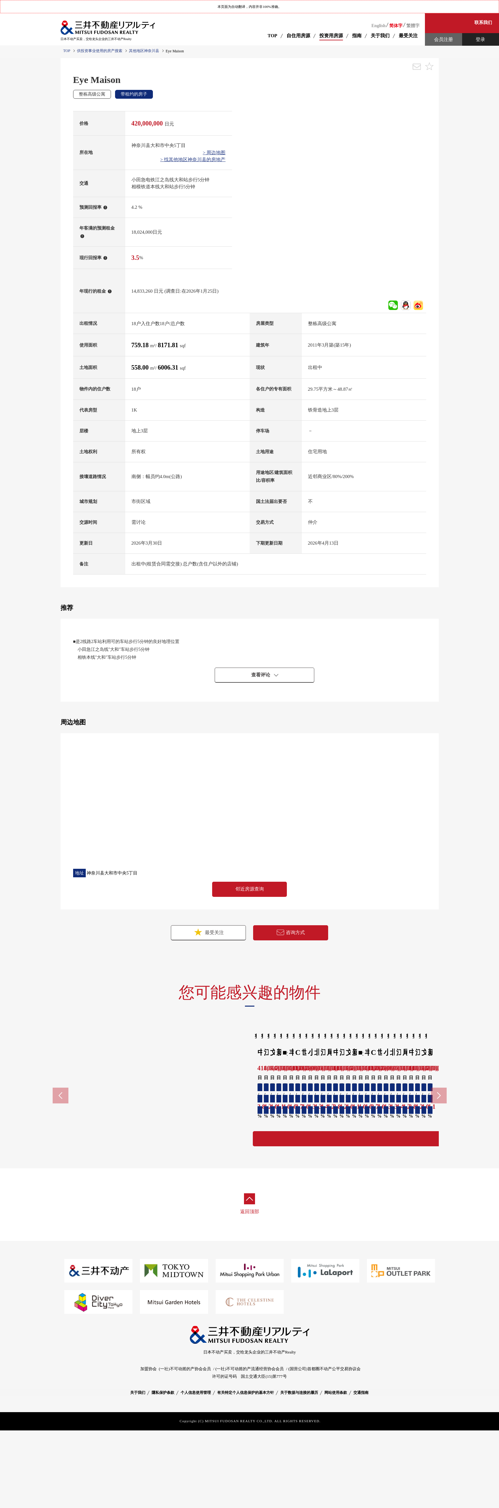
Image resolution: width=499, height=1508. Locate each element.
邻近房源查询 (249, 888)
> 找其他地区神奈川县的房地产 (192, 159)
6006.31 (169, 367)
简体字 (396, 25)
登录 (480, 39)
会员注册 (443, 39)
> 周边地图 (214, 152)
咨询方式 (290, 932)
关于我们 (137, 1471)
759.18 (140, 345)
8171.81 (169, 345)
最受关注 (208, 932)
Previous (60, 1138)
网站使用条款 (335, 1471)
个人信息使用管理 (196, 1471)
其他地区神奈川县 (144, 51)
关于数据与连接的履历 (299, 1471)
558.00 (140, 367)
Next (439, 1138)
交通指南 (360, 1471)
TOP (272, 35)
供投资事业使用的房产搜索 (99, 51)
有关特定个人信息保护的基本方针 (245, 1471)
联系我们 (483, 22)
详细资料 (107, 1216)
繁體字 (413, 25)
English (378, 25)
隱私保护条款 (163, 1471)
